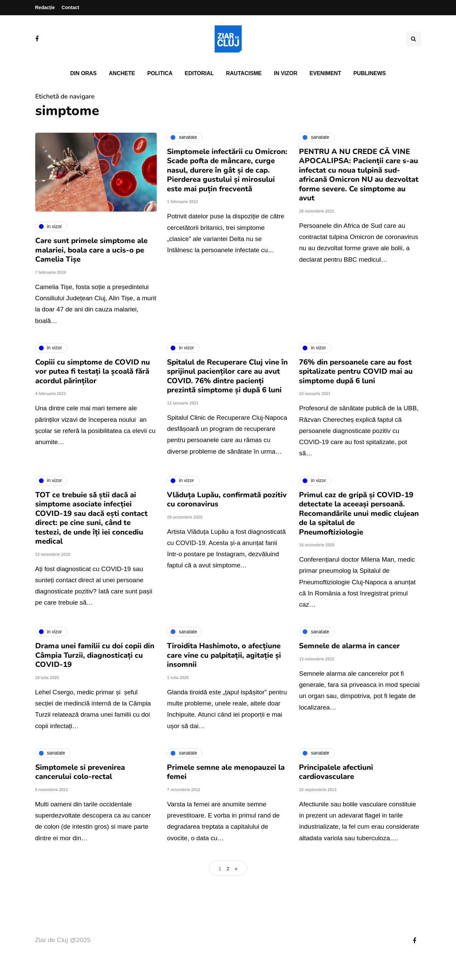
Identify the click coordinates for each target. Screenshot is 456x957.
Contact (70, 7)
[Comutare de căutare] (413, 38)
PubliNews (369, 73)
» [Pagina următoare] (236, 868)
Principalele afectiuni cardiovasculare (336, 772)
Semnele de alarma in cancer (349, 646)
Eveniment (325, 73)
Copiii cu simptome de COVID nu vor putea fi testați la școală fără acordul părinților (92, 371)
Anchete (122, 73)
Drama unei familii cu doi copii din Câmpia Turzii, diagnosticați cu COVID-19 (94, 655)
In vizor (285, 73)
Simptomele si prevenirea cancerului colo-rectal (80, 772)
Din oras (83, 73)
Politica (160, 73)
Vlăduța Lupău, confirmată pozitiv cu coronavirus (227, 499)
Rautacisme (244, 73)
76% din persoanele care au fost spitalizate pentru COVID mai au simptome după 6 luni (356, 371)
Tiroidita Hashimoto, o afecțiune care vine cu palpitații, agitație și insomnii (224, 655)
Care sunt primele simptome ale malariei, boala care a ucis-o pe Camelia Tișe (91, 250)
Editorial (199, 73)
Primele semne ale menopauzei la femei (226, 772)
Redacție (45, 7)
